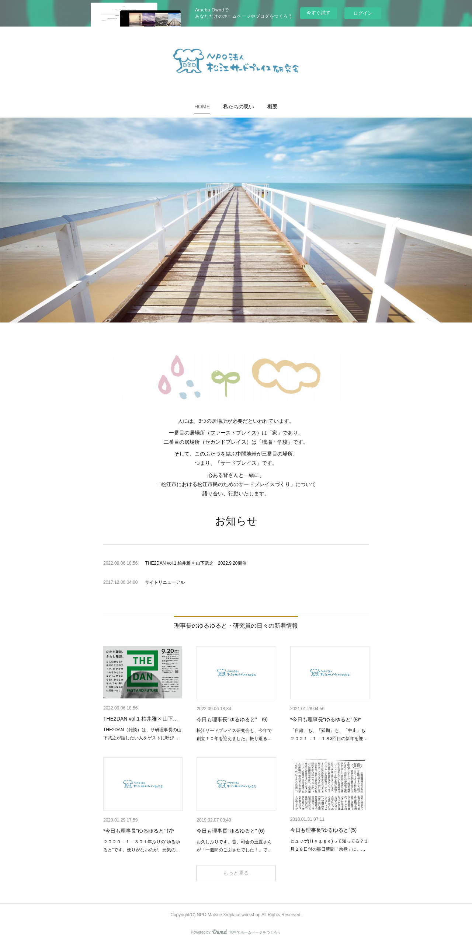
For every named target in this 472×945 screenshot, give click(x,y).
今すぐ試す (318, 12)
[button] (202, 106)
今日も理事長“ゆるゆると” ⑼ (232, 719)
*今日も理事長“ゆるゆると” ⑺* (138, 831)
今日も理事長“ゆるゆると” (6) (230, 831)
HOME (202, 106)
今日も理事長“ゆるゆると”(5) (323, 830)
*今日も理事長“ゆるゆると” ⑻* (325, 719)
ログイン (362, 13)
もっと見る (236, 873)
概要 (272, 106)
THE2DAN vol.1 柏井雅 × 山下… (140, 719)
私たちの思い (238, 106)
